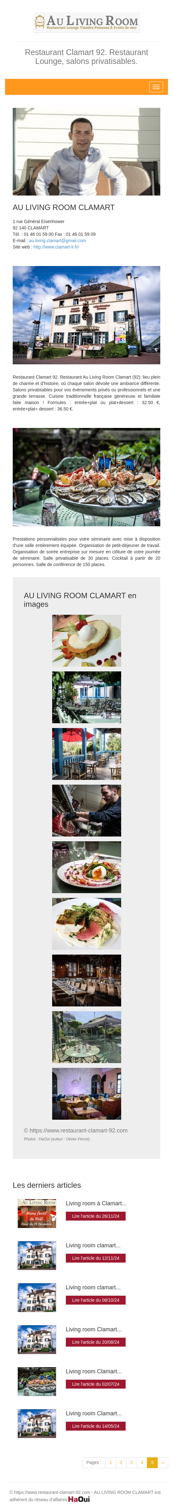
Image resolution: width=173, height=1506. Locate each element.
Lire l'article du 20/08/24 (95, 1342)
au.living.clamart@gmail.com (57, 240)
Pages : (93, 1462)
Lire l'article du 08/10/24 (95, 1300)
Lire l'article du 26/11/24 (95, 1216)
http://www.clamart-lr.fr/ (56, 246)
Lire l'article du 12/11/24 (95, 1258)
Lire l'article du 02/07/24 (95, 1384)
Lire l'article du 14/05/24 (95, 1426)
